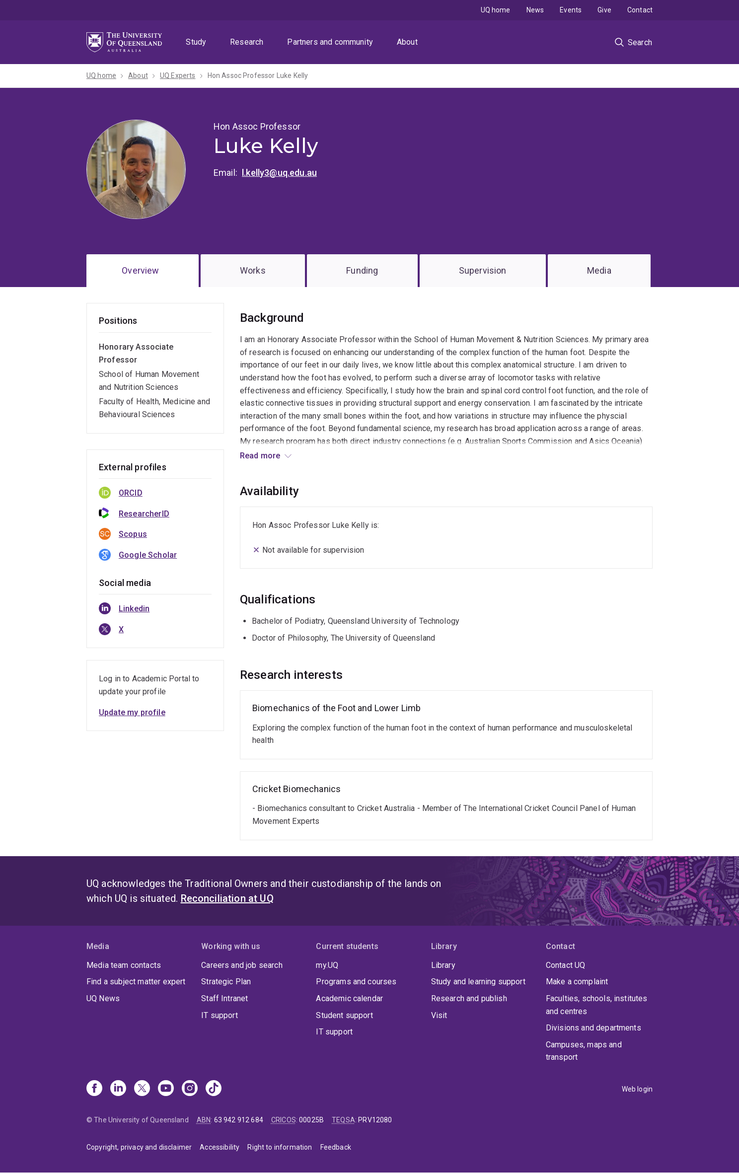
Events (571, 10)
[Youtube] (166, 1089)
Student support (344, 1015)
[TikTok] (214, 1089)
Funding (362, 270)
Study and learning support (478, 981)
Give (604, 10)
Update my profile (132, 712)
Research (246, 42)
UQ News (103, 998)
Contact (640, 10)
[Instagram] (190, 1089)
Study (196, 42)
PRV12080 (375, 1120)
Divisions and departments (593, 1027)
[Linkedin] (118, 1089)
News (535, 10)
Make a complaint (577, 981)
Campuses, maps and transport (584, 1051)
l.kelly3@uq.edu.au (279, 172)
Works (253, 270)
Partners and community (330, 42)
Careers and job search (242, 965)
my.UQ (327, 965)
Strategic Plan (226, 981)
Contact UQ (566, 965)
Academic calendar (349, 998)
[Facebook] (94, 1089)
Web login (637, 1089)
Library (443, 965)
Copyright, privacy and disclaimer (139, 1147)
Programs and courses (356, 981)
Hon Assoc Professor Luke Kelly (258, 75)
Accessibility (219, 1147)
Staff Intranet (224, 998)
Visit (439, 1015)
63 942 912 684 (238, 1120)
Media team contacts (123, 965)
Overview (140, 270)
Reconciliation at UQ (227, 898)
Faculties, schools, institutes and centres (597, 1005)
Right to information (279, 1147)
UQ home (496, 10)
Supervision (483, 270)
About (407, 42)
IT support (219, 1015)
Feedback (335, 1147)
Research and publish (469, 998)
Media (599, 270)
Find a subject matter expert (135, 981)
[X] (142, 1089)
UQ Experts (178, 75)
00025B (311, 1120)
